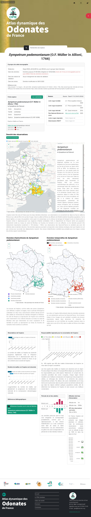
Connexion (38, 507)
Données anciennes (56, 243)
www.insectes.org (74, 512)
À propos (37, 504)
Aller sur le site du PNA (72, 113)
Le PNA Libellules (40, 497)
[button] (8, 144)
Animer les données (12, 137)
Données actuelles (57, 245)
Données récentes (73, 243)
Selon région (69, 121)
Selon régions (70, 118)
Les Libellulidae (37, 97)
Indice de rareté (12, 125)
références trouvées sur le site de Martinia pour (22, 409)
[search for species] (48, 47)
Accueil (37, 494)
